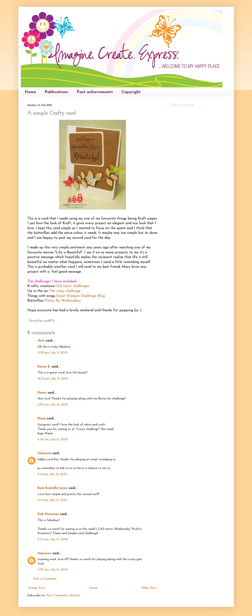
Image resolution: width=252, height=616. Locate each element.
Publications (56, 92)
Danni (41, 393)
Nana (41, 418)
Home (30, 92)
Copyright (131, 92)
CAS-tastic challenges (72, 286)
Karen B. (43, 366)
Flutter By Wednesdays (62, 301)
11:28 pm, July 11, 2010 (52, 352)
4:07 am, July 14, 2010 (52, 569)
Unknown (44, 453)
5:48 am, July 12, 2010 (52, 439)
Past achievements (95, 92)
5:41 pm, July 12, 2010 (52, 474)
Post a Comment (45, 579)
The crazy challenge (65, 291)
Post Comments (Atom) (63, 595)
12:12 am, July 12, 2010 (52, 378)
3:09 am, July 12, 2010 (52, 404)
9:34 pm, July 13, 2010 (52, 539)
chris (41, 340)
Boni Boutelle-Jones (52, 488)
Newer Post (36, 588)
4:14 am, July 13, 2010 (52, 500)
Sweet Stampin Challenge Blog (80, 296)
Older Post (148, 588)
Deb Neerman (48, 514)
